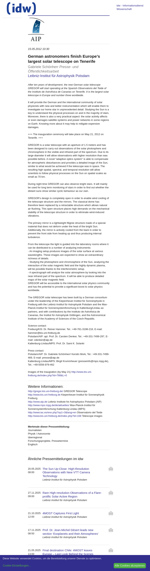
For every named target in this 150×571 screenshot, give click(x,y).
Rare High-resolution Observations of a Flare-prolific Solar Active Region (72, 494)
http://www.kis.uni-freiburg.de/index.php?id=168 (54, 415)
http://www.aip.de (37, 401)
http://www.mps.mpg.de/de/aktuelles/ (48, 405)
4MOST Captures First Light (61, 513)
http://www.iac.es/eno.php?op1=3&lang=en (52, 412)
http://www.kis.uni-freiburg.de (44, 394)
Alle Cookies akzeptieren (130, 565)
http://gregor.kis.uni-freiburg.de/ (45, 391)
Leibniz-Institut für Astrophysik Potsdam (58, 76)
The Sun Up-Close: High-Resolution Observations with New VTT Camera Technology (66, 472)
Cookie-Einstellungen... (17, 565)
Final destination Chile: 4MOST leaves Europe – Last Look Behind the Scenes (68, 552)
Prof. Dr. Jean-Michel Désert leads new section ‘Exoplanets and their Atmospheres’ (71, 531)
